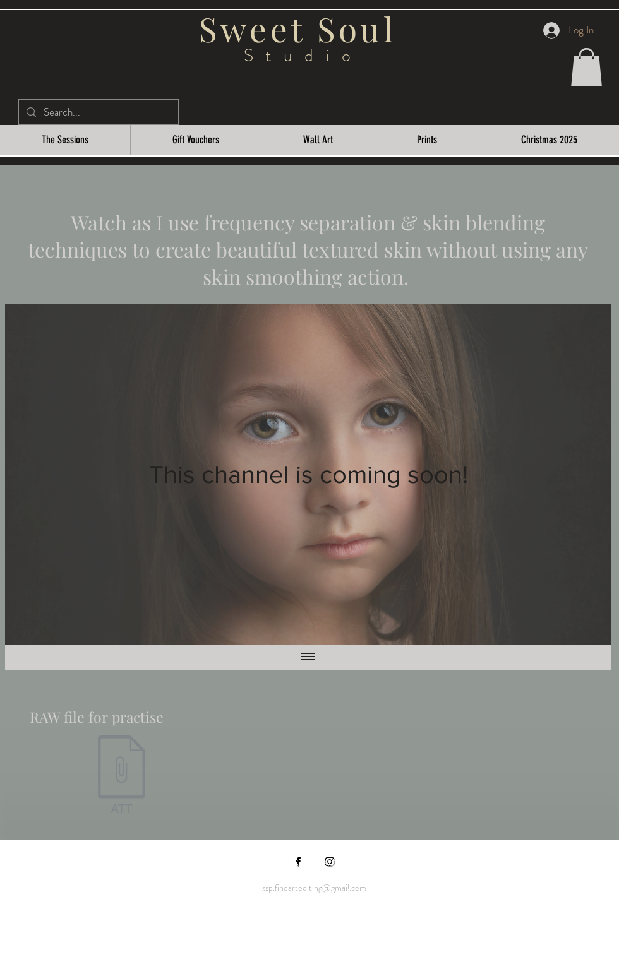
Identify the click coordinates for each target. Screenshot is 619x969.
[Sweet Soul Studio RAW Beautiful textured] (121, 775)
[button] (586, 67)
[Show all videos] (308, 657)
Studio (303, 55)
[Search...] (98, 112)
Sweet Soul (303, 28)
